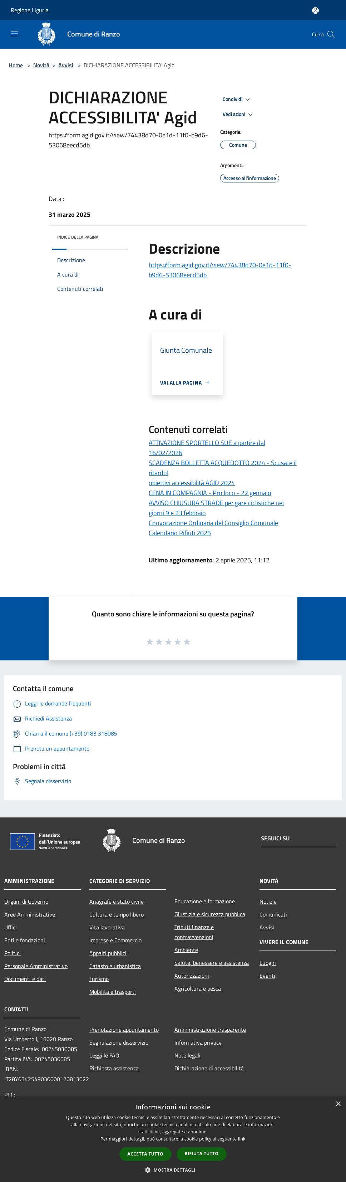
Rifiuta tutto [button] (202, 1154)
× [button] (338, 1104)
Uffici (10, 927)
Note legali (187, 1055)
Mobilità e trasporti (112, 991)
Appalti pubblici (108, 953)
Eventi (267, 975)
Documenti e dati (25, 979)
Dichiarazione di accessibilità (209, 1068)
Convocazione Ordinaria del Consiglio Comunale (213, 523)
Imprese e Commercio (115, 940)
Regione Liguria (30, 10)
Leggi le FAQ (104, 1055)
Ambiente (186, 950)
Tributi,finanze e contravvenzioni (194, 932)
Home (16, 65)
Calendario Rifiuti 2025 (180, 533)
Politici (12, 953)
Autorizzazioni (191, 975)
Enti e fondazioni (24, 940)
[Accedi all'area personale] (315, 10)
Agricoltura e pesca (197, 988)
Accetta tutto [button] (145, 1154)
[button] (173, 1169)
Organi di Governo (26, 901)
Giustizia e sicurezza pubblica (209, 914)
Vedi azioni (239, 114)
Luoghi (268, 962)
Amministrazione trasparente (210, 1029)
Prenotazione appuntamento (124, 1029)
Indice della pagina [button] (77, 237)
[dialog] (173, 1139)
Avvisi (65, 65)
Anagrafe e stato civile (116, 901)
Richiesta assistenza (114, 1068)
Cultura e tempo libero (116, 914)
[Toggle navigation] (14, 33)
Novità (41, 65)
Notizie (268, 901)
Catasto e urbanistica (115, 966)
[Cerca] (331, 34)
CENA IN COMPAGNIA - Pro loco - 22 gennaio (210, 493)
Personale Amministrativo (36, 966)
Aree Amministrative (29, 914)
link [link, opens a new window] (242, 1139)
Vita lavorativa (107, 927)
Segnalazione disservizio (118, 1042)
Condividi (237, 99)
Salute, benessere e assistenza (211, 962)
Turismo (99, 979)
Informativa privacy (198, 1042)
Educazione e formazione (204, 901)
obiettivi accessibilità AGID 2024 (192, 483)
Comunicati (273, 914)
